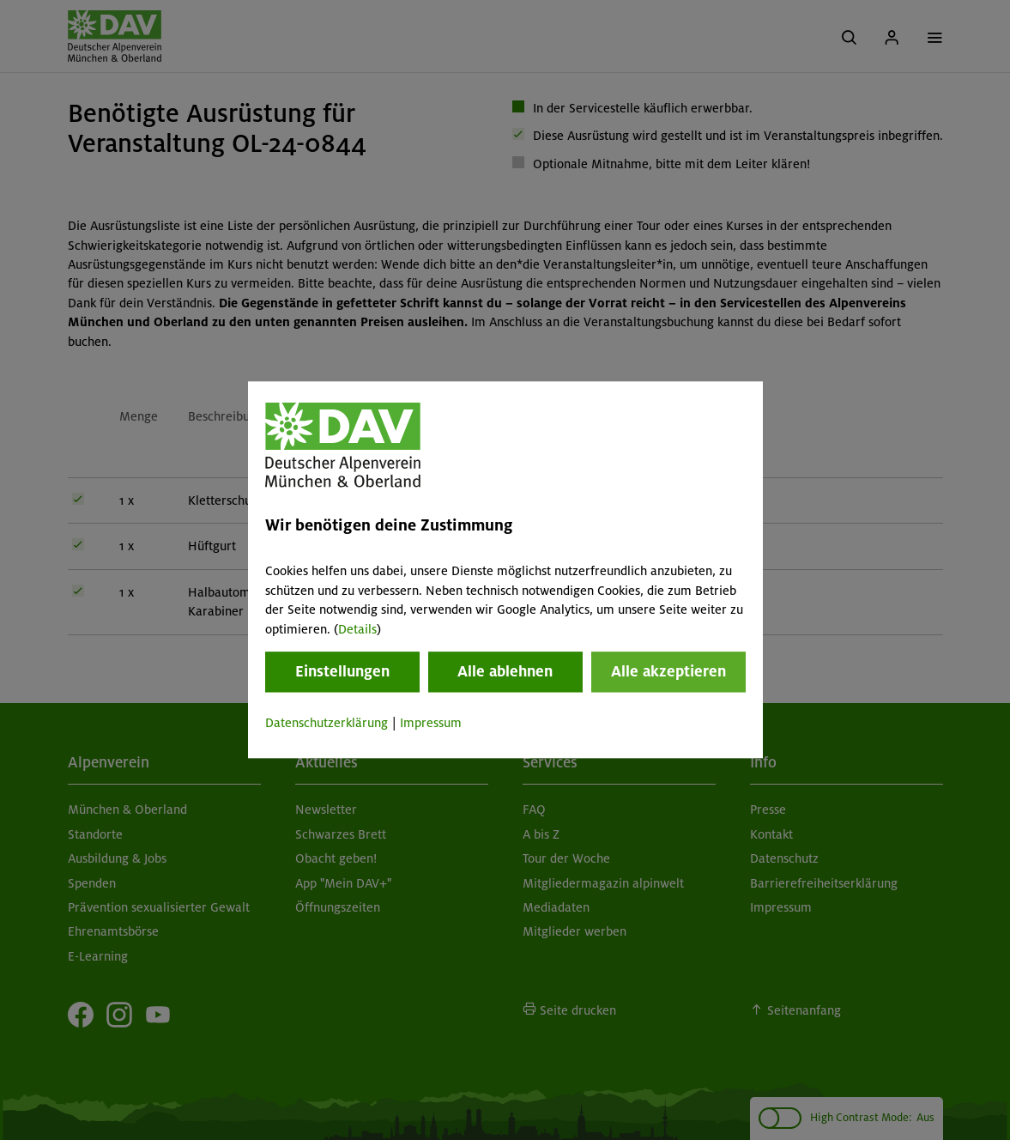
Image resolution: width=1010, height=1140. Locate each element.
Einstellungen (342, 671)
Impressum (431, 723)
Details (357, 629)
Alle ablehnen (505, 671)
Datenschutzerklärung (326, 723)
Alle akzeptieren (668, 671)
